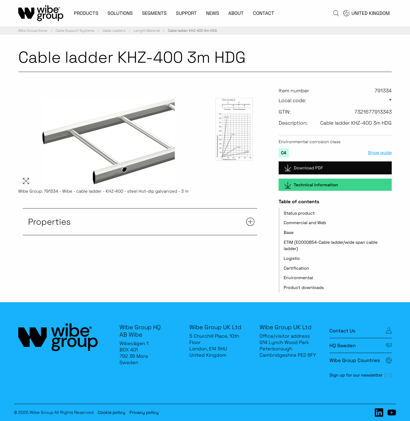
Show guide (380, 153)
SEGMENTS (154, 13)
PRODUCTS (86, 13)
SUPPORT (186, 13)
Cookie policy (111, 412)
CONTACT (263, 13)
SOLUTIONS (120, 13)
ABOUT (236, 13)
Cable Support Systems (75, 30)
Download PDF (303, 168)
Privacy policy (144, 412)
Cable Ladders (114, 30)
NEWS (212, 13)
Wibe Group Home (32, 30)
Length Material (147, 30)
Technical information (311, 185)
